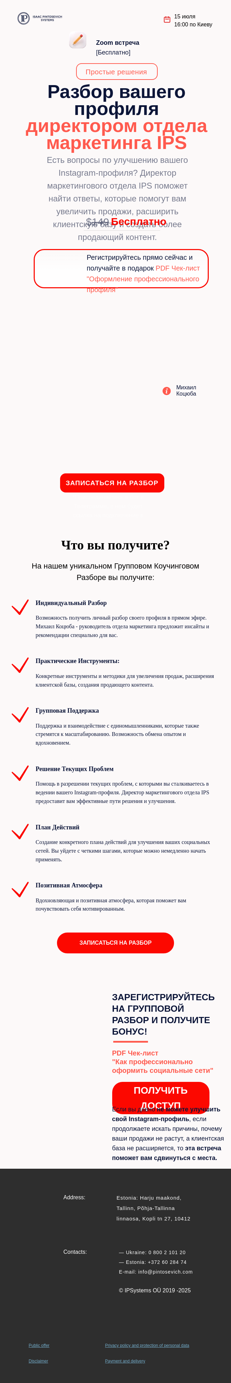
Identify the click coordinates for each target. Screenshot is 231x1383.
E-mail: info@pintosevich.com (156, 1272)
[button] (115, 943)
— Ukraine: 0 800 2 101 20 (152, 1252)
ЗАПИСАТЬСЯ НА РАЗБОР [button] (112, 483)
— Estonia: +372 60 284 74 (153, 1262)
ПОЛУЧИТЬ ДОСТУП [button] (161, 1098)
